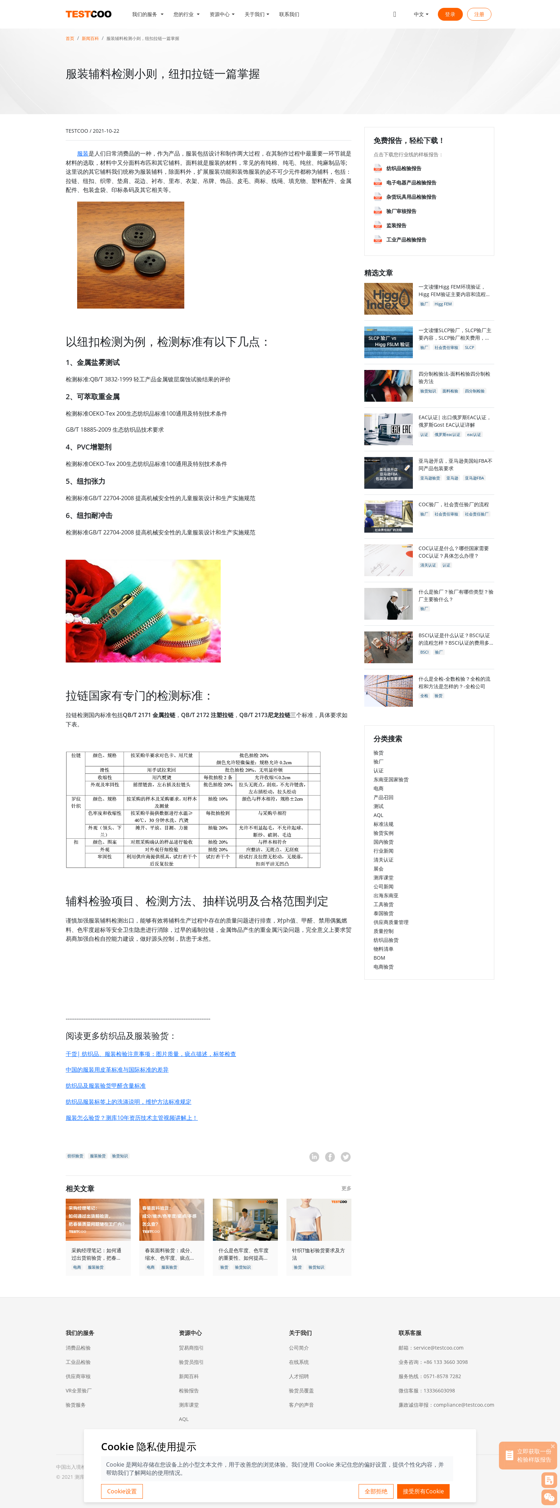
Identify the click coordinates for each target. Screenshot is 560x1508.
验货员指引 (191, 1362)
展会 (379, 868)
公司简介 (299, 1347)
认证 (379, 770)
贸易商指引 (191, 1347)
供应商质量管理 (391, 922)
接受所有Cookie (423, 1491)
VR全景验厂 (79, 1390)
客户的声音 (301, 1404)
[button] (148, 14)
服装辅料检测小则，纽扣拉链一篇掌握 (142, 38)
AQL (378, 815)
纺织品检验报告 (403, 168)
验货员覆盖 (301, 1390)
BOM (379, 957)
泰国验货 (384, 913)
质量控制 (384, 931)
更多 (346, 1188)
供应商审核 (78, 1376)
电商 (379, 788)
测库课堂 (384, 877)
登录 (450, 14)
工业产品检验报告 (406, 239)
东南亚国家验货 (391, 779)
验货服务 (76, 1404)
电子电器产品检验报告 (411, 182)
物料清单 (384, 948)
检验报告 (189, 1390)
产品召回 (384, 797)
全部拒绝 (376, 1491)
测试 (379, 806)
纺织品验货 (386, 939)
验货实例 (384, 832)
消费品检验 (78, 1347)
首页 (70, 38)
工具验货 (384, 904)
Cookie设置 (122, 1491)
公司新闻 (384, 886)
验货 (379, 752)
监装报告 (396, 225)
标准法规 (384, 824)
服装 (83, 153)
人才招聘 (299, 1376)
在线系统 (299, 1362)
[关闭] (552, 1446)
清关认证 (384, 859)
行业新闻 (384, 850)
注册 (479, 14)
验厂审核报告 (401, 211)
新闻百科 (90, 38)
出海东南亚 (386, 895)
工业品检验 (78, 1362)
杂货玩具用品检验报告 (411, 196)
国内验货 (384, 841)
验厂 (379, 761)
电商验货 (384, 966)
